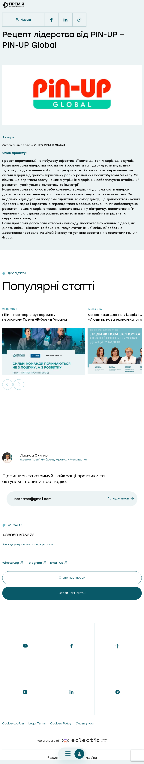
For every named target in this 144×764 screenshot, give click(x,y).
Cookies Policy (60, 723)
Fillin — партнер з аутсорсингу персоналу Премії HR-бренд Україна (34, 317)
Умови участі (85, 723)
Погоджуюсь (118, 498)
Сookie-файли (13, 723)
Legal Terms (37, 723)
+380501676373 (18, 535)
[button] (7, 384)
